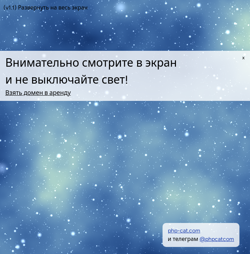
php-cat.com (184, 230)
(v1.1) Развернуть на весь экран (46, 7)
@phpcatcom (217, 239)
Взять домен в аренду (38, 92)
